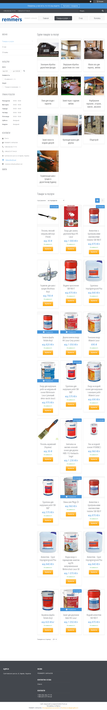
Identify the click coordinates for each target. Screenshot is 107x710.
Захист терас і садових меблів (71, 102)
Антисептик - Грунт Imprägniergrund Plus (48, 558)
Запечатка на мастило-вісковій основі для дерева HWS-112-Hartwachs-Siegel (71, 450)
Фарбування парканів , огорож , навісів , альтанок (94, 103)
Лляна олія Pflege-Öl (71, 502)
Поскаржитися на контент (51, 708)
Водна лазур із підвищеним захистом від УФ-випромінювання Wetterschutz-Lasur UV (70, 563)
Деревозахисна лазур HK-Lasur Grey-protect (70, 339)
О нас (81, 18)
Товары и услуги (62, 18)
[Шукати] (102, 11)
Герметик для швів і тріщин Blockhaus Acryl (48, 288)
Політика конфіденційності (69, 708)
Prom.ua (64, 704)
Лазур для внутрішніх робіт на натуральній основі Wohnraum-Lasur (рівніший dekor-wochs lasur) (48, 392)
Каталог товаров (70, 6)
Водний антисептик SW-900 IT (94, 616)
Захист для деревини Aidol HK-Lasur (71, 616)
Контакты (97, 18)
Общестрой (94, 139)
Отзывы (5, 52)
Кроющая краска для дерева (71, 141)
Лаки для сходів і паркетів (47, 102)
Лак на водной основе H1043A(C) (94, 446)
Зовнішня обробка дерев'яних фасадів (48, 66)
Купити (48, 249)
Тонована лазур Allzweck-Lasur (94, 339)
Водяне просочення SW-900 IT (71, 287)
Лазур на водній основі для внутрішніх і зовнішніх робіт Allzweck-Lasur (94, 391)
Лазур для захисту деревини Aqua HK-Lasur (71, 233)
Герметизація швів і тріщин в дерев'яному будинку (48, 178)
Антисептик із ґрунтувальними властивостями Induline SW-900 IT (94, 235)
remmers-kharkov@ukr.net (13, 164)
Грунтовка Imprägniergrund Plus (94, 287)
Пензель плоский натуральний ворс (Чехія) (48, 233)
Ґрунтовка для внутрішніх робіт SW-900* (71, 389)
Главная (46, 18)
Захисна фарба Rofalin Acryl (48, 339)
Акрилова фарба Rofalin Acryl (47, 616)
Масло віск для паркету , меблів (94, 66)
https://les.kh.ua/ (11, 160)
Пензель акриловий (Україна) (48, 446)
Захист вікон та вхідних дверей (48, 141)
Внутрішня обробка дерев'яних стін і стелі (71, 66)
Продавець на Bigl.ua (53, 706)
